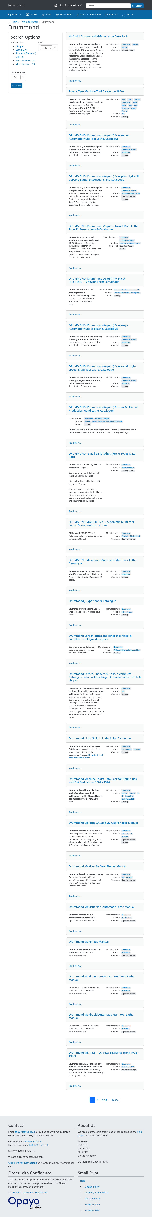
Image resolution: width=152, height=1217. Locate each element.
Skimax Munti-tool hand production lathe (107, 422)
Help (82, 1180)
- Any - (19, 46)
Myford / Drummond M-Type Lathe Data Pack (98, 36)
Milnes (135, 102)
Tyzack (130, 99)
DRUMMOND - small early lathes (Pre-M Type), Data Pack (102, 455)
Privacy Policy (92, 1198)
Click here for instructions (22, 1162)
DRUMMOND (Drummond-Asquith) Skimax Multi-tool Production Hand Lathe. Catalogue (103, 408)
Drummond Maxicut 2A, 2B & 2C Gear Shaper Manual (103, 823)
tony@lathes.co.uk (25, 1132)
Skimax (87, 422)
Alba (130, 105)
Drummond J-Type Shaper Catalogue (92, 601)
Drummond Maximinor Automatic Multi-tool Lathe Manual (101, 977)
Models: (116, 47)
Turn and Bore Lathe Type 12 (130, 243)
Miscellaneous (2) (25, 64)
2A (123, 834)
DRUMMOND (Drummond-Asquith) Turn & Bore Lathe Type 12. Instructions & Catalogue (103, 227)
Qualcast (137, 749)
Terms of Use (92, 1210)
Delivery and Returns (96, 1192)
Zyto (123, 99)
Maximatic (126, 953)
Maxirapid (125, 383)
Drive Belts (66, 14)
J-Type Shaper (127, 612)
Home (15, 22)
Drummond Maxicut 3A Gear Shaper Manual (97, 866)
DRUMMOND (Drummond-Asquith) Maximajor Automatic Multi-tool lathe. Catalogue (99, 326)
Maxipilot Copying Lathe (131, 193)
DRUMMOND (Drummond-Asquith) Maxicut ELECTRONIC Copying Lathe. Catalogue (97, 280)
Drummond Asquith (129, 191)
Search (139, 5)
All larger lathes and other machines (127, 650)
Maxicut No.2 (135, 536)
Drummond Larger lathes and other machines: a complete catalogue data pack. (100, 637)
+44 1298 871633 (38, 1145)
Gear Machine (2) (25, 60)
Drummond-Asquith (129, 150)
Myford (135, 44)
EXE (135, 105)
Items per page (18, 72)
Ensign (133, 108)
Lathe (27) (21, 49)
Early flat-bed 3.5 (128, 799)
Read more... (75, 80)
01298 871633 (33, 1141)
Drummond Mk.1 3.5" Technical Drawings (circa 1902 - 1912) (104, 1054)
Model (41, 42)
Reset (18, 85)
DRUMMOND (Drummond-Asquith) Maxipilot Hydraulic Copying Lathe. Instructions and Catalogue (104, 177)
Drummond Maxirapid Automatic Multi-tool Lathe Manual (101, 1016)
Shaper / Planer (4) (26, 53)
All (123, 114)
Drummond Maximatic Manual (89, 941)
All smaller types (128, 468)
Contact (113, 14)
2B (127, 834)
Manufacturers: (113, 44)
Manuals (16, 14)
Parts (48, 14)
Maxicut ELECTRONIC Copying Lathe (127, 293)
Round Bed (129, 796)
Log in (129, 14)
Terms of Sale (92, 1204)
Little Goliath (126, 749)
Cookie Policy (92, 1186)
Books (33, 14)
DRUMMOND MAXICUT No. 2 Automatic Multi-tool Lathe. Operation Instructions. (101, 523)
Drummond (126, 44)
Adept (124, 105)
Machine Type (17, 42)
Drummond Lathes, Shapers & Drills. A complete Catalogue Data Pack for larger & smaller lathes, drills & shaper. (105, 677)
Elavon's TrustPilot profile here (30, 1192)
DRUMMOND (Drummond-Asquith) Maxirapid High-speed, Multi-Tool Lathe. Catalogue (102, 367)
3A (123, 877)
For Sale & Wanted (90, 14)
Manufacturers (30, 22)
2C (131, 834)
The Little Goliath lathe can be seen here (86, 756)
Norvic (124, 111)
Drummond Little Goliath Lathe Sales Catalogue (100, 738)
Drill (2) (20, 56)
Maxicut (125, 536)
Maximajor (126, 342)
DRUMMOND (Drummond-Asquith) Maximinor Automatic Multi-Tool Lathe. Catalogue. (99, 136)
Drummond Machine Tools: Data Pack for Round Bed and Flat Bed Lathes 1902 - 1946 (103, 780)
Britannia (125, 108)
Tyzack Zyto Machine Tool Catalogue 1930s (96, 91)
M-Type (124, 47)
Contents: (115, 50)
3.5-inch (132, 793)
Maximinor (126, 153)
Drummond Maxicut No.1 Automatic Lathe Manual (101, 907)
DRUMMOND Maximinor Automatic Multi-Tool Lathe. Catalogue (103, 561)
